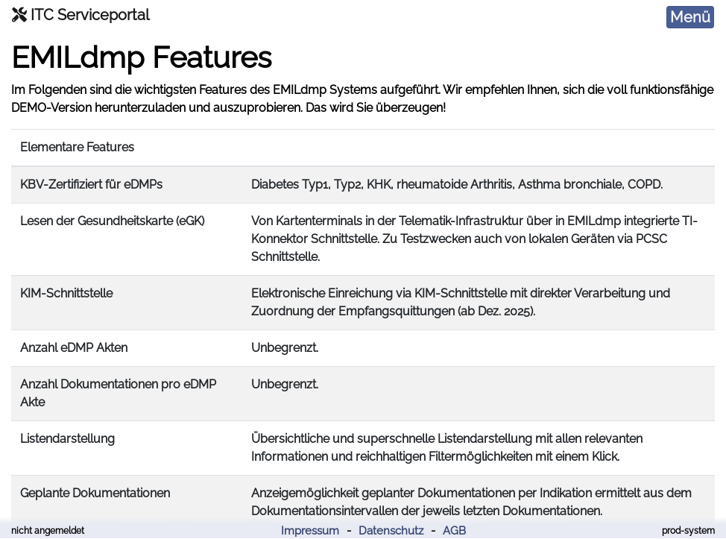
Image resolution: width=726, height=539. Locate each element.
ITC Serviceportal (80, 15)
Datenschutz (391, 531)
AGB (454, 531)
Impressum (310, 531)
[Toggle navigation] (690, 17)
